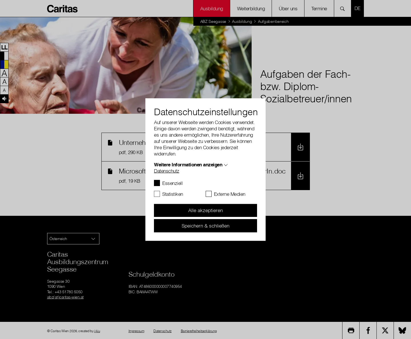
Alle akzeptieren (205, 210)
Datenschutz (166, 170)
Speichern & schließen (205, 225)
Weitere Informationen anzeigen (188, 164)
